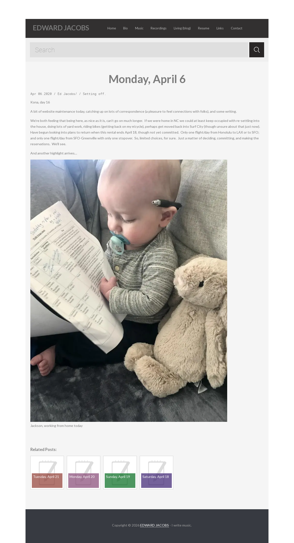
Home (111, 28)
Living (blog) (182, 28)
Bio (125, 28)
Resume (203, 28)
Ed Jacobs (66, 94)
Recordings (158, 28)
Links (220, 28)
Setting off (93, 94)
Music (139, 28)
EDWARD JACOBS (154, 525)
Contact (236, 28)
